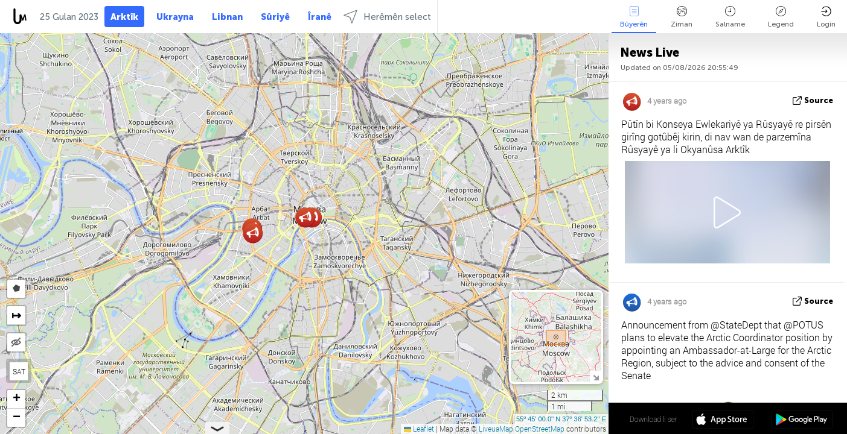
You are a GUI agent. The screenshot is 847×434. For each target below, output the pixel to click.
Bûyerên (634, 17)
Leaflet (419, 428)
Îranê (319, 16)
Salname (730, 17)
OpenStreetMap (539, 428)
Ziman (681, 17)
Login (826, 17)
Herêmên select (387, 17)
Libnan (227, 16)
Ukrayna (175, 16)
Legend (781, 17)
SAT (19, 371)
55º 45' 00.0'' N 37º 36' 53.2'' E (561, 419)
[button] (252, 233)
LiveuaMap (496, 428)
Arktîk (124, 16)
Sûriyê (275, 16)
